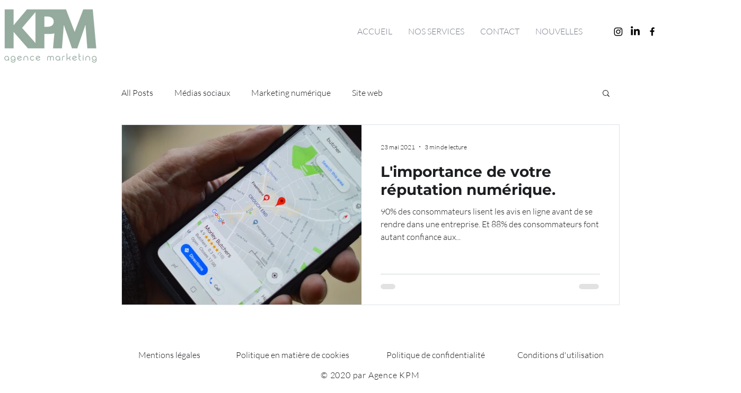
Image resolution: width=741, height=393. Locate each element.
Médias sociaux (202, 92)
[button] (606, 94)
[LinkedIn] (635, 31)
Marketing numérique (291, 92)
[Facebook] (652, 31)
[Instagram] (618, 31)
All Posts (137, 92)
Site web (367, 92)
